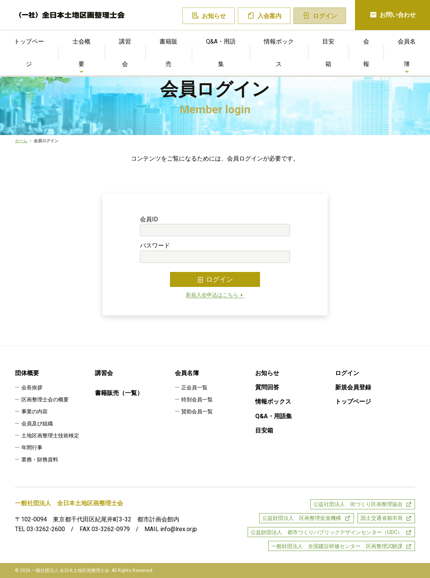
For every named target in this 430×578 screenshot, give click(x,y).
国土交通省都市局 (382, 518)
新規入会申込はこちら (215, 295)
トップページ (353, 401)
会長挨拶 (31, 387)
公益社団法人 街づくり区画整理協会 (358, 504)
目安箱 (328, 53)
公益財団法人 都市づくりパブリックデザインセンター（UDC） (327, 532)
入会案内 (264, 16)
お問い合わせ (393, 15)
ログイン (215, 279)
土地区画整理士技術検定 (50, 435)
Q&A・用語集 (221, 53)
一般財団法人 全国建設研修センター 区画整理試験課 (337, 546)
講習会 (125, 53)
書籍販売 (168, 53)
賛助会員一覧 (197, 411)
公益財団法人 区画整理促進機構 (301, 518)
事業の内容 (34, 411)
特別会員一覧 (197, 399)
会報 (366, 53)
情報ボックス (279, 53)
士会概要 (81, 53)
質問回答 (267, 387)
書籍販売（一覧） (119, 392)
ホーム (21, 140)
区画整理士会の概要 (45, 399)
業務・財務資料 (39, 459)
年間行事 (31, 447)
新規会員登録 (353, 387)
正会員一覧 (194, 387)
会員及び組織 (37, 423)
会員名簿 (187, 373)
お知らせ (209, 16)
